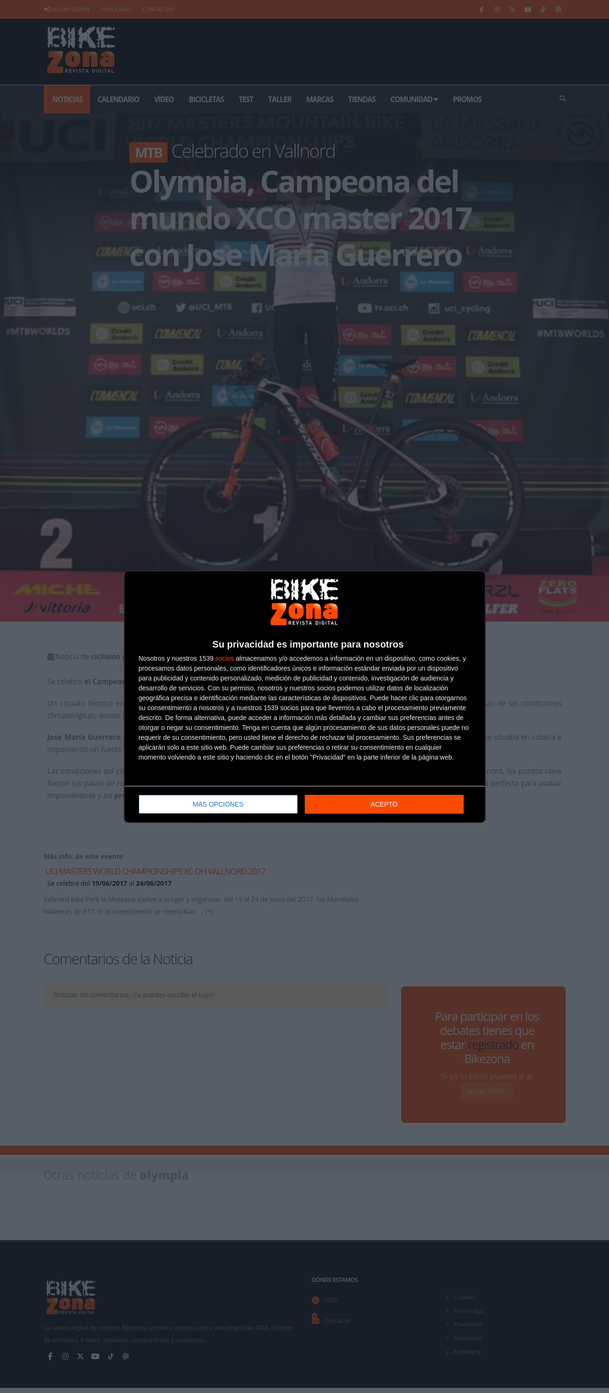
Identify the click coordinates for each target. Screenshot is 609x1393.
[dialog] (305, 696)
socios (224, 658)
